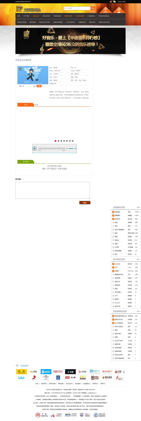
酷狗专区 (92, 22)
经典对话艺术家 (44, 22)
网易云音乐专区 (104, 22)
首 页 (37, 383)
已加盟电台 (91, 16)
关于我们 (26, 16)
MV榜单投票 (79, 16)
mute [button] (67, 148)
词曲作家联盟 (57, 22)
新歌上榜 (36, 16)
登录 (120, 1)
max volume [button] (75, 148)
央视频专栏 (82, 22)
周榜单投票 (68, 16)
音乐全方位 (69, 383)
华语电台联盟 (21, 22)
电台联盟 (78, 383)
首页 (18, 16)
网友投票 (60, 383)
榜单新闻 (33, 22)
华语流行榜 (46, 16)
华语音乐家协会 (103, 16)
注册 (123, 1)
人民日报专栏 (70, 22)
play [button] (34, 148)
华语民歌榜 (57, 16)
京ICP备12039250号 (89, 389)
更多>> (139, 207)
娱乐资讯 (43, 383)
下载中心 (102, 383)
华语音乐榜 (52, 383)
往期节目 (95, 383)
